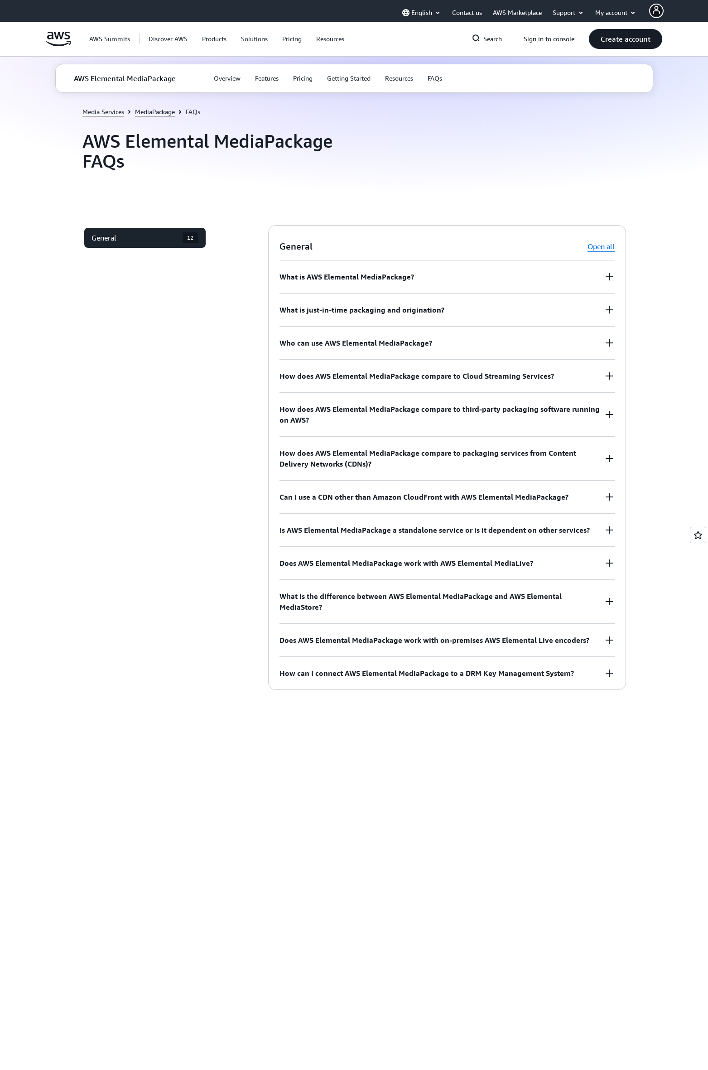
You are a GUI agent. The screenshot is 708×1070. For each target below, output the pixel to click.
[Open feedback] (698, 535)
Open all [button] (601, 246)
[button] (168, 39)
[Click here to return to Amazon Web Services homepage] (58, 44)
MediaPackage (155, 112)
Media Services (103, 112)
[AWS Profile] (656, 11)
